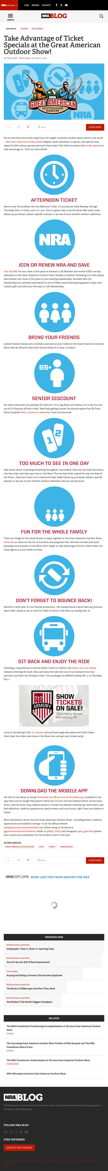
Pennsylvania (66, 847)
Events (24, 29)
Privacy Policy (51, 1161)
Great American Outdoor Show (26, 141)
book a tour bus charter (84, 668)
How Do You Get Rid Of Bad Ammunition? (28, 962)
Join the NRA (11, 271)
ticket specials (93, 145)
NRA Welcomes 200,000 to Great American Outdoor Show (36, 1073)
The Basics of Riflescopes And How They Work (31, 988)
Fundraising (13, 1064)
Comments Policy (37, 1161)
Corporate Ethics (65, 1161)
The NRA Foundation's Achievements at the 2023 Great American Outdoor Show (48, 1060)
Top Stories (37, 29)
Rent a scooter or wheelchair (36, 412)
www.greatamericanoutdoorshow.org (23, 827)
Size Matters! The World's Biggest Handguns (29, 1001)
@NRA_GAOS (54, 831)
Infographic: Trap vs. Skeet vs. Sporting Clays (30, 948)
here (89, 275)
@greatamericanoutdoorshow (19, 831)
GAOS (41, 847)
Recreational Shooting (18, 945)
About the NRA (9, 1161)
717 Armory (37, 732)
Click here (9, 542)
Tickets (52, 847)
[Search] (101, 16)
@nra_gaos (83, 831)
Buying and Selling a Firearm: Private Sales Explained (34, 975)
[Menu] (10, 16)
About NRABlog (22, 1161)
